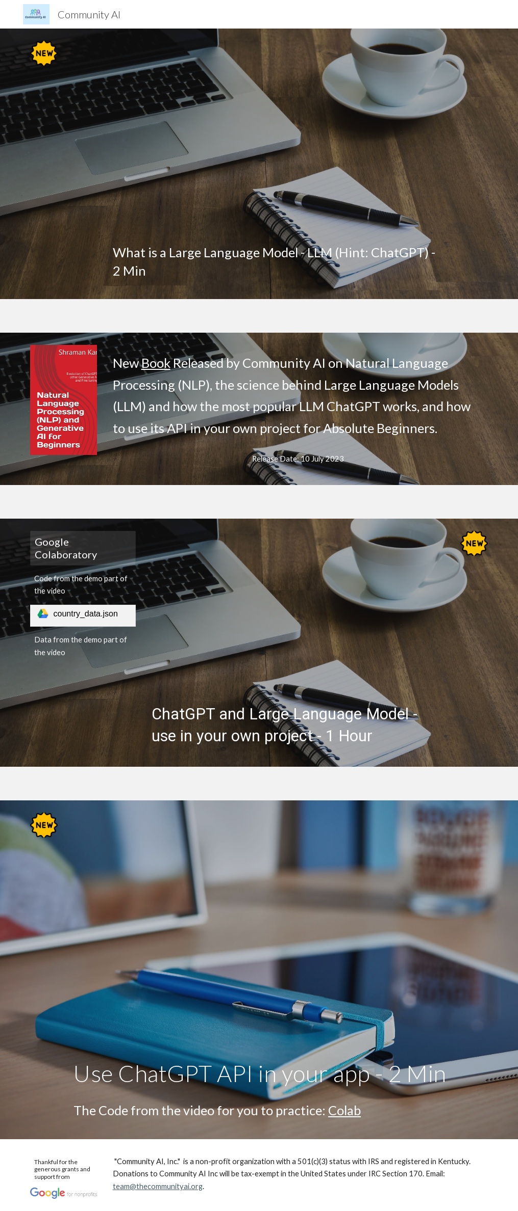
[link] (83, 616)
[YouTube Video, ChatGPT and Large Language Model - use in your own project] (298, 613)
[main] (279, 261)
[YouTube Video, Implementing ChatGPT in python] (278, 933)
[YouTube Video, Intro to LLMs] (279, 138)
